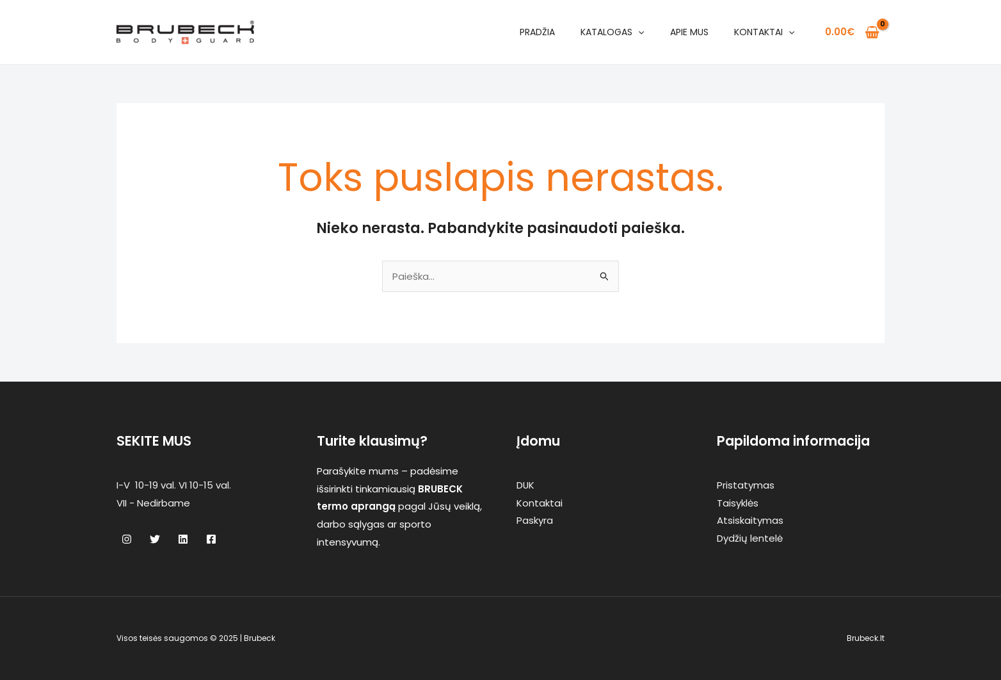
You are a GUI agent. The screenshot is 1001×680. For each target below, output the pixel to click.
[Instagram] (126, 539)
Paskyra (535, 520)
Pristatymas (745, 485)
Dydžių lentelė (750, 538)
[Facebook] (211, 539)
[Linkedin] (183, 539)
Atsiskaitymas (750, 520)
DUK (526, 485)
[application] (638, 32)
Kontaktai (764, 32)
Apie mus (689, 32)
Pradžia (537, 32)
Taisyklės (737, 503)
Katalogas (612, 32)
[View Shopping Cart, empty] (852, 32)
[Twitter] (155, 539)
